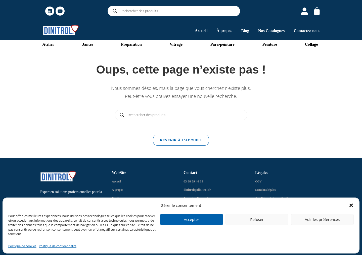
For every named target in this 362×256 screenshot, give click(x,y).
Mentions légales (266, 191)
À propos (224, 31)
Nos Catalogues (271, 31)
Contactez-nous (307, 31)
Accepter (191, 219)
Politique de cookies (22, 246)
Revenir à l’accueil (181, 141)
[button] (351, 205)
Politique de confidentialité (57, 246)
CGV (258, 182)
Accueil (201, 31)
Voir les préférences (322, 219)
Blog (245, 31)
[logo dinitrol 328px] (60, 30)
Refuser (257, 219)
